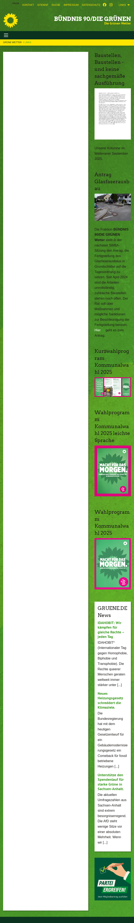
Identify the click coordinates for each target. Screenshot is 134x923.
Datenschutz (91, 5)
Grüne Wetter (12, 42)
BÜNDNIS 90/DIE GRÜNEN (92, 18)
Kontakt (28, 5)
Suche (56, 5)
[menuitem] (28, 5)
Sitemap (42, 5)
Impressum (71, 5)
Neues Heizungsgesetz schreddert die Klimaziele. (110, 700)
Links (28, 42)
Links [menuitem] (122, 5)
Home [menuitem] (15, 3)
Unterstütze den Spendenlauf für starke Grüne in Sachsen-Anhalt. (111, 781)
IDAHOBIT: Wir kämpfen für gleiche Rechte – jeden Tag (111, 629)
